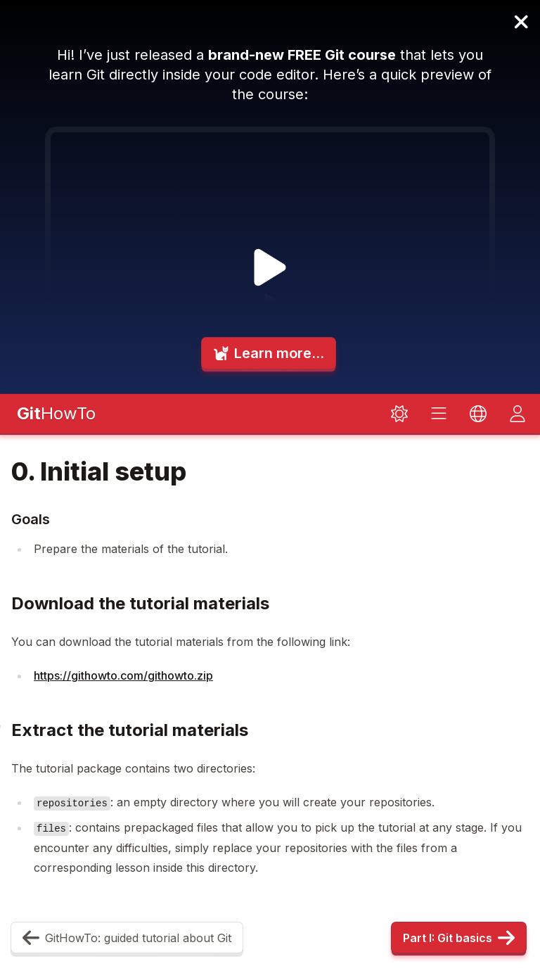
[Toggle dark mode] (399, 414)
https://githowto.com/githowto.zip (123, 675)
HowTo (56, 413)
